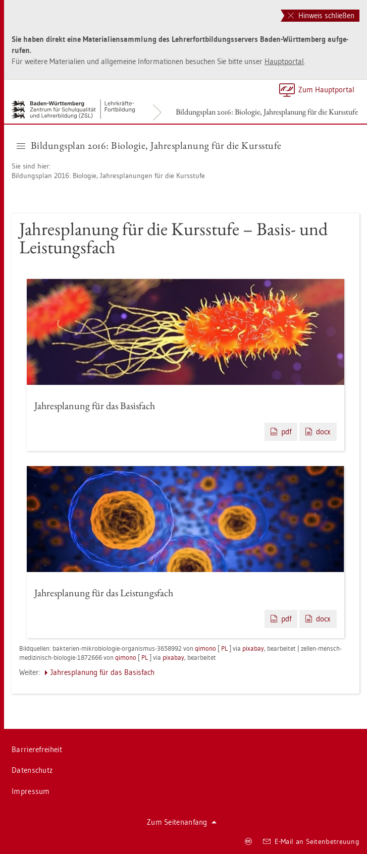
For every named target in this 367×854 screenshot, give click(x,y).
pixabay (253, 648)
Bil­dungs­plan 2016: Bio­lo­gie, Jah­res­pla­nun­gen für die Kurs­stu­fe (108, 175)
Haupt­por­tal (284, 61)
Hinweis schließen (321, 15)
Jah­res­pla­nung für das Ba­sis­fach (102, 672)
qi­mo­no (205, 648)
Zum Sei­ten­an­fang (182, 822)
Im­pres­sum (31, 791)
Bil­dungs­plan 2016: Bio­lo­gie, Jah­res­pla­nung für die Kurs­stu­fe (267, 111)
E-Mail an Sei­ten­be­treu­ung (311, 841)
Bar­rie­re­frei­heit (37, 749)
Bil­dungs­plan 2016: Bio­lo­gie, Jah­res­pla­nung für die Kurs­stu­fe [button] (149, 145)
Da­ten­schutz (32, 770)
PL (224, 648)
